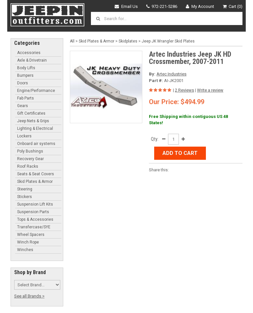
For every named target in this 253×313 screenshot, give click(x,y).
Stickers (24, 196)
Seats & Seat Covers (35, 174)
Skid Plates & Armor (35, 181)
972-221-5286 (162, 6)
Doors (22, 83)
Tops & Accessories (35, 219)
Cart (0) (233, 6)
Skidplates (128, 41)
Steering (24, 189)
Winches (25, 249)
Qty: (154, 139)
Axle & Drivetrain (32, 60)
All (72, 41)
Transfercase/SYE (33, 227)
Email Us (126, 6)
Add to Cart (180, 153)
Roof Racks (27, 166)
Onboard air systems (36, 143)
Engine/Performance (36, 90)
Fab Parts (25, 98)
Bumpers (25, 75)
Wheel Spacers (30, 234)
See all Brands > (29, 296)
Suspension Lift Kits (35, 204)
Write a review (210, 90)
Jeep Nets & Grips (33, 121)
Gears (22, 105)
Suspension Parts (33, 212)
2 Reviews (184, 90)
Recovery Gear (30, 158)
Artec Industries (171, 73)
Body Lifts (26, 68)
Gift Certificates (31, 113)
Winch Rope (28, 242)
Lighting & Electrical (35, 128)
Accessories (29, 52)
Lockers (24, 136)
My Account (200, 6)
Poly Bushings (30, 151)
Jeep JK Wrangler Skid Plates (168, 41)
